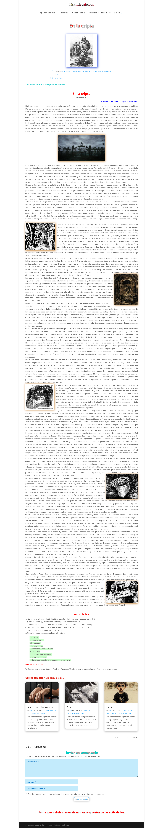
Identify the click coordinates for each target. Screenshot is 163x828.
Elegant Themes (41, 825)
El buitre (71, 707)
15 (127, 737)
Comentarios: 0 (59, 78)
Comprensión (66, 71)
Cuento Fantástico (88, 71)
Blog (40, 13)
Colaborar (117, 13)
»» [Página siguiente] (130, 737)
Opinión (46, 710)
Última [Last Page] (135, 737)
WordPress (65, 825)
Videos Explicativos (78, 13)
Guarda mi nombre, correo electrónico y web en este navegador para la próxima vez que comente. (66, 794)
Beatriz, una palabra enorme (40, 707)
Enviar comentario (81, 799)
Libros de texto (106, 13)
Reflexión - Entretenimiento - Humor (118, 713)
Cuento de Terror (77, 71)
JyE (31, 710)
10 (124, 737)
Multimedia (93, 13)
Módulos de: (64, 13)
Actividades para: (49, 13)
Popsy (109, 707)
